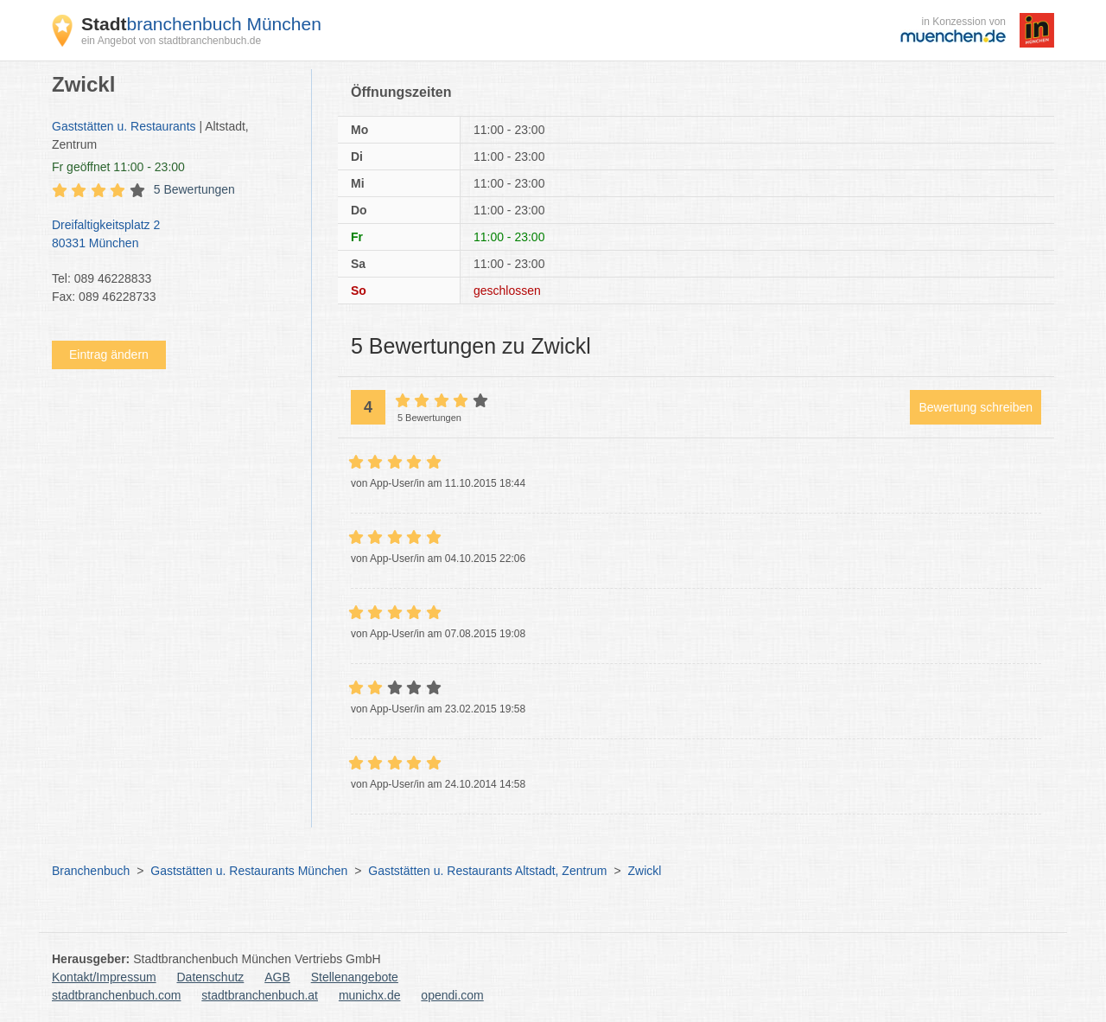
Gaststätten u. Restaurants (124, 126)
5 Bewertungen (194, 189)
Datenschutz (211, 977)
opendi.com (452, 995)
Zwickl (644, 871)
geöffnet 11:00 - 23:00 (118, 167)
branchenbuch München (201, 24)
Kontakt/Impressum (104, 977)
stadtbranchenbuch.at (259, 995)
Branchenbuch (91, 871)
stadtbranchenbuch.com (116, 995)
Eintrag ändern (109, 354)
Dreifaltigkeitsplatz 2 (173, 235)
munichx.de (370, 995)
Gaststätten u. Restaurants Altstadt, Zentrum (487, 871)
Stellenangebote (354, 977)
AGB (277, 977)
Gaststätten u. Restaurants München (248, 871)
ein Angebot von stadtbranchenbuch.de (171, 41)
